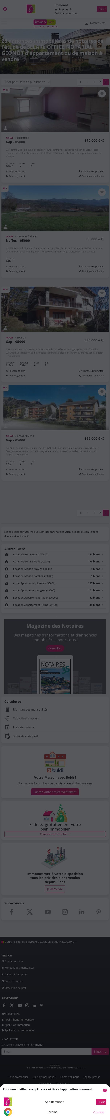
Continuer (99, 1112)
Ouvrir (101, 1102)
